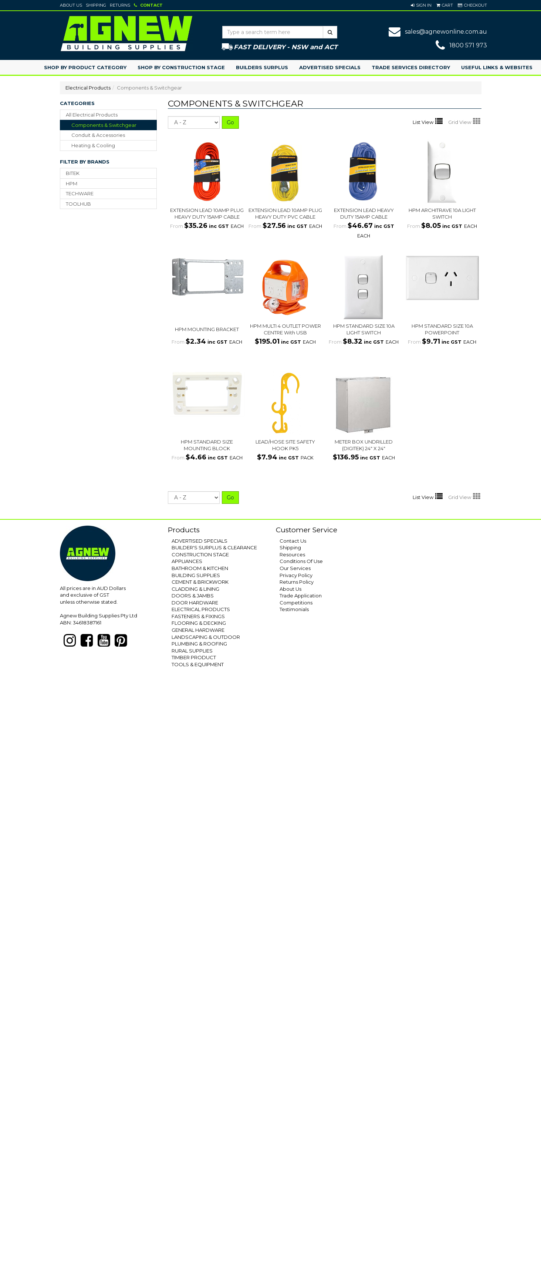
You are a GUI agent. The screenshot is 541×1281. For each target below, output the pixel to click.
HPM (71, 183)
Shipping (96, 5)
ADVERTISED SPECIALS (199, 541)
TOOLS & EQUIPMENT (198, 664)
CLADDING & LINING (195, 589)
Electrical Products (88, 88)
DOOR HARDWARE (195, 603)
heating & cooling (93, 145)
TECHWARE (80, 193)
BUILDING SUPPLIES (196, 575)
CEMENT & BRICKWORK (200, 582)
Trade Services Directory (411, 67)
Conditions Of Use (301, 561)
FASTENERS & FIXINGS (198, 616)
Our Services (295, 568)
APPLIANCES (187, 561)
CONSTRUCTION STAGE (200, 554)
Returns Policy (297, 582)
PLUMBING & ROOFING (199, 644)
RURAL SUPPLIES (192, 651)
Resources (292, 554)
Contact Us (293, 541)
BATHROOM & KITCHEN (200, 568)
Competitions (296, 603)
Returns (120, 5)
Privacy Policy (296, 575)
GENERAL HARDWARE (198, 630)
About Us (71, 5)
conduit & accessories (98, 135)
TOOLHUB (78, 204)
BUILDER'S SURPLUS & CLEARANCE (214, 547)
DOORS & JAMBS (193, 596)
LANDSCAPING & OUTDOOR (206, 637)
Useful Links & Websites (496, 67)
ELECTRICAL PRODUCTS (201, 609)
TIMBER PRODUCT (194, 657)
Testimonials (294, 609)
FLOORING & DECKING (199, 623)
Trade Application (301, 596)
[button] (421, 5)
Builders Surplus (262, 67)
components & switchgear (103, 125)
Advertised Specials (330, 67)
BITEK (73, 173)
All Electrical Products (92, 115)
